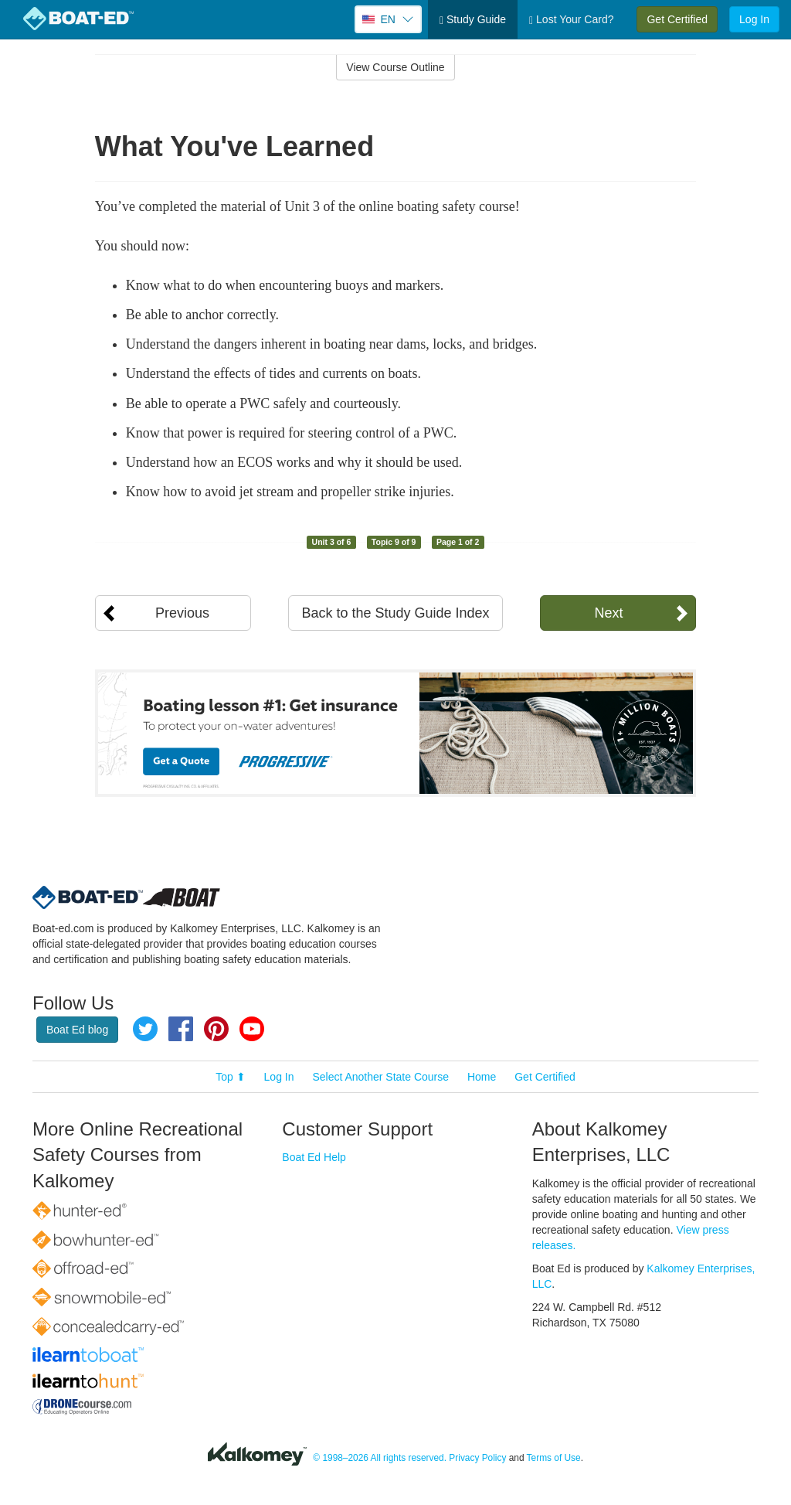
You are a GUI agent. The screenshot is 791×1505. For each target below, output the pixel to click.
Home (481, 1077)
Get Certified (677, 19)
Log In (754, 19)
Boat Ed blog (77, 1029)
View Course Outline (395, 67)
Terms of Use (554, 1457)
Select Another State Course (380, 1077)
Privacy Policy (477, 1457)
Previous (182, 613)
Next (608, 613)
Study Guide (473, 19)
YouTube (251, 1028)
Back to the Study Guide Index (395, 613)
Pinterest (216, 1028)
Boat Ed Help (314, 1157)
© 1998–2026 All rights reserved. (379, 1457)
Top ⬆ (230, 1077)
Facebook (180, 1028)
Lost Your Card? (571, 19)
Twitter (145, 1028)
